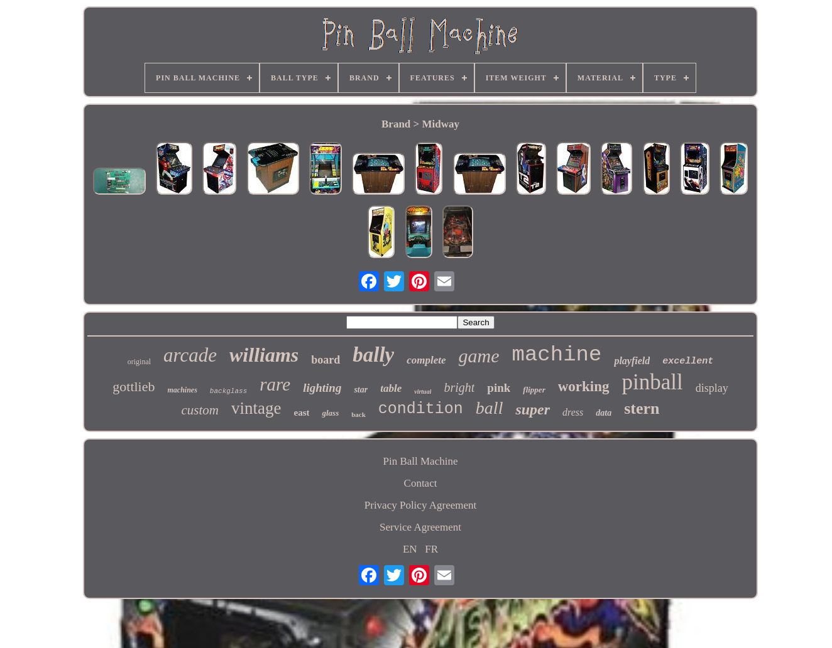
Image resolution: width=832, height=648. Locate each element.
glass (330, 413)
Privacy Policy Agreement (420, 505)
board (325, 360)
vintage (256, 408)
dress (572, 412)
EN (410, 549)
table (391, 388)
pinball (652, 382)
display (712, 388)
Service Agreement (420, 527)
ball (489, 408)
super (532, 409)
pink (498, 387)
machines (182, 390)
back (358, 414)
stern (641, 408)
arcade (190, 355)
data (603, 413)
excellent (687, 361)
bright (459, 387)
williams (263, 354)
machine (557, 355)
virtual (422, 391)
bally (373, 354)
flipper (534, 389)
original (139, 361)
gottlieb (133, 386)
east (301, 413)
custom (200, 410)
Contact (420, 483)
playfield (632, 360)
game (479, 355)
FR (431, 549)
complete (426, 360)
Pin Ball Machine (420, 461)
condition (420, 409)
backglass (228, 391)
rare (275, 384)
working (584, 386)
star (361, 389)
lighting (322, 387)
